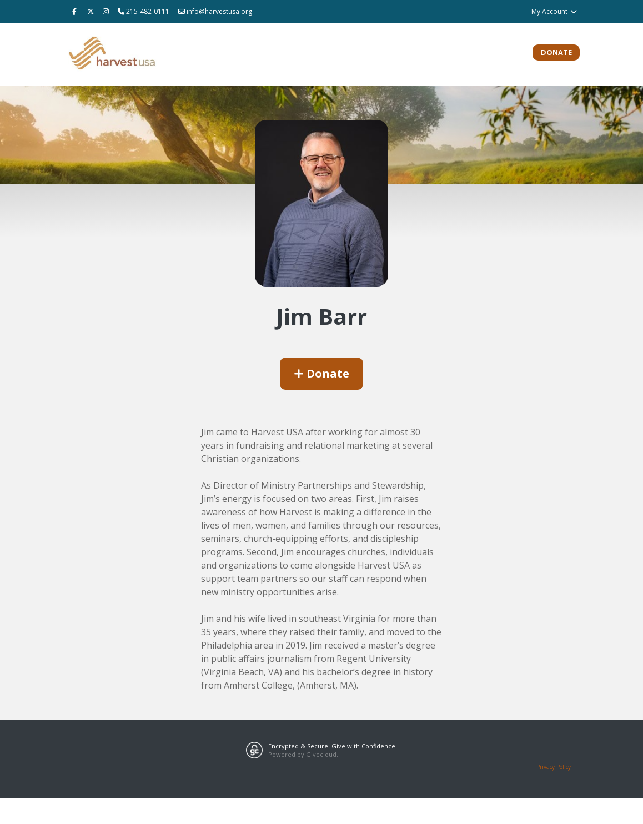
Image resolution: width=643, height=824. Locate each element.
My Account (554, 11)
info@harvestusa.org (215, 11)
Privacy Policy (553, 767)
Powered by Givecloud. (303, 754)
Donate (556, 52)
